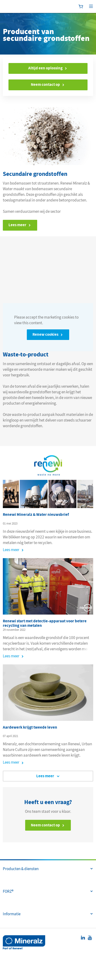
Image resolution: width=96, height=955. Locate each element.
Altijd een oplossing (45, 68)
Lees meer (11, 549)
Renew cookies (45, 334)
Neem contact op (45, 84)
